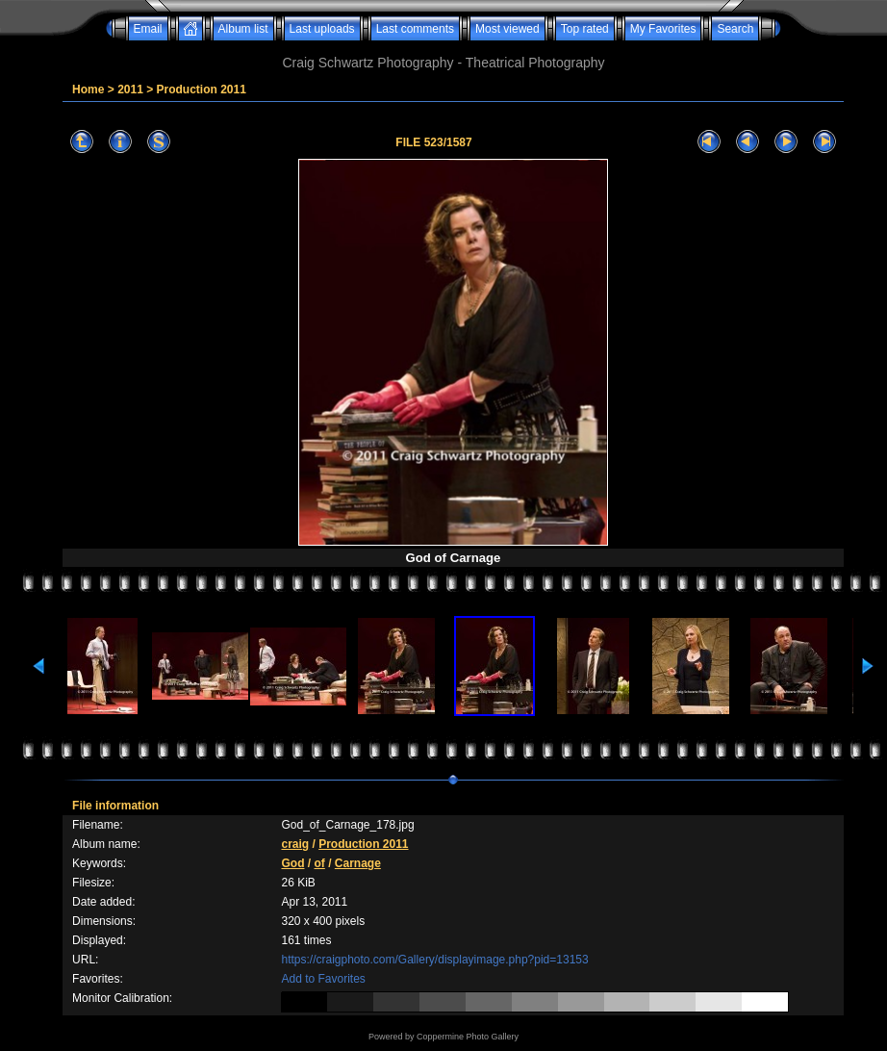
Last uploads (322, 29)
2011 (130, 89)
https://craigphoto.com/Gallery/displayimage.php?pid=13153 (434, 959)
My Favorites (663, 29)
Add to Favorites (323, 979)
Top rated (585, 29)
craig (295, 844)
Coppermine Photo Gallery (468, 1036)
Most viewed (507, 29)
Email (148, 29)
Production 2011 (201, 89)
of (319, 863)
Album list (243, 29)
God (292, 863)
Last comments (415, 29)
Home (88, 89)
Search (735, 29)
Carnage (358, 863)
